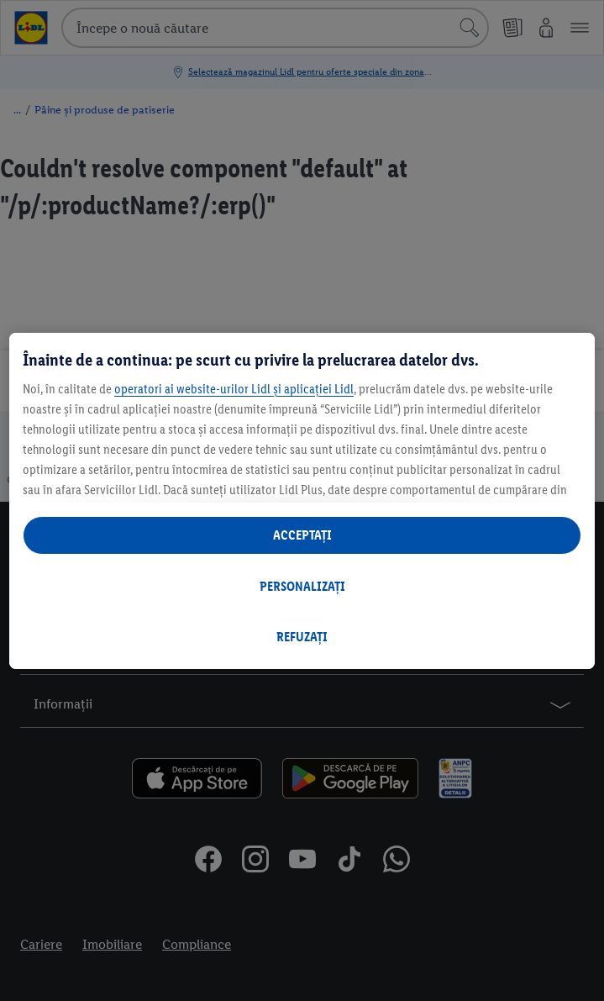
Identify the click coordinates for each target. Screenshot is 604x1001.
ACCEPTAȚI (302, 535)
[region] (302, 501)
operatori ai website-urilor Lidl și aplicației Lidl (234, 389)
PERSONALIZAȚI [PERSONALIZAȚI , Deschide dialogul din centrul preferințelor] (302, 586)
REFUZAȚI (302, 637)
